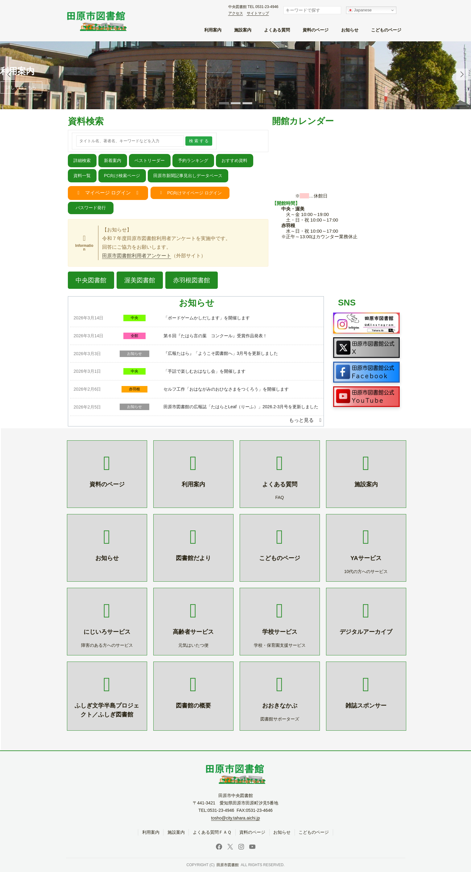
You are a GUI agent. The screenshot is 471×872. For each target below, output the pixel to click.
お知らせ (134, 353)
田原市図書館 (228, 865)
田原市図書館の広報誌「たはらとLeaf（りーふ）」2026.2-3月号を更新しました (241, 406)
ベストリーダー (149, 160)
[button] (462, 74)
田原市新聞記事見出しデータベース (187, 175)
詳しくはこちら (21, 87)
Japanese (360, 10)
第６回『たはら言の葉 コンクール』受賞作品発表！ (215, 335)
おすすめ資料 (234, 160)
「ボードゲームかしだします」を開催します (206, 317)
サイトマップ (258, 13)
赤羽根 (134, 389)
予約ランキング (193, 160)
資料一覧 (82, 175)
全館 (134, 336)
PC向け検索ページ (122, 175)
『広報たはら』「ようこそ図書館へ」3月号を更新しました (220, 353)
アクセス (235, 13)
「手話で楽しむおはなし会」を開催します (204, 371)
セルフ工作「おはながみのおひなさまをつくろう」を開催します (226, 389)
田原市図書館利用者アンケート (136, 255)
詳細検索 (82, 160)
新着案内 (112, 160)
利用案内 (17, 71)
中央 (134, 318)
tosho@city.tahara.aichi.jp (235, 818)
